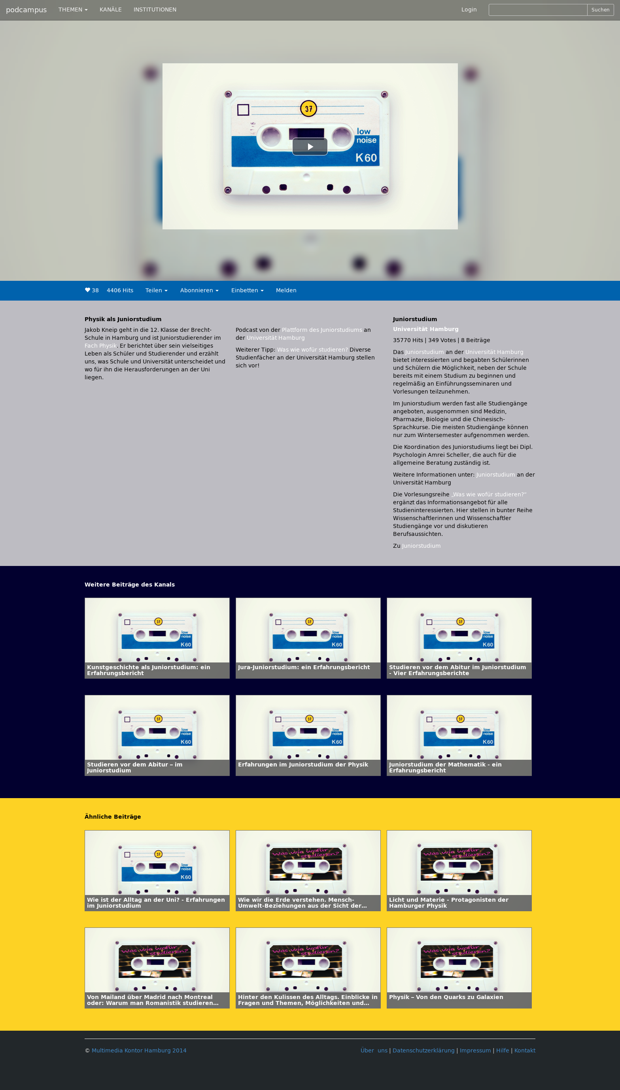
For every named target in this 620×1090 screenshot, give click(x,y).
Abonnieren (199, 290)
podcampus (26, 10)
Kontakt (524, 1050)
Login (469, 9)
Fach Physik (101, 346)
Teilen (157, 290)
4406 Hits (120, 290)
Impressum (475, 1050)
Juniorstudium (425, 352)
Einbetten (247, 290)
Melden (286, 290)
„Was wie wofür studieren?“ (489, 494)
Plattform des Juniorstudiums (322, 330)
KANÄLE (111, 9)
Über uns (374, 1050)
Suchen (601, 10)
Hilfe (502, 1050)
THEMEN (73, 9)
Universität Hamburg (276, 338)
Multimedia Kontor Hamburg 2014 (139, 1050)
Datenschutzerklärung (424, 1050)
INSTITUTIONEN (155, 9)
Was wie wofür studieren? (312, 349)
